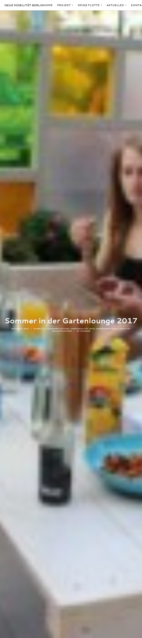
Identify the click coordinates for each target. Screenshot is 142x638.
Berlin (40, 83)
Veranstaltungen (62, 85)
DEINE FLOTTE (90, 5)
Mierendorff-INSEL (107, 83)
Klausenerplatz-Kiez (57, 83)
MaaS (92, 83)
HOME (48, 5)
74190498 (85, 85)
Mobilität (124, 83)
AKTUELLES (116, 5)
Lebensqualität (79, 83)
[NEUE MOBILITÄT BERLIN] (24, 5)
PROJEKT (65, 5)
